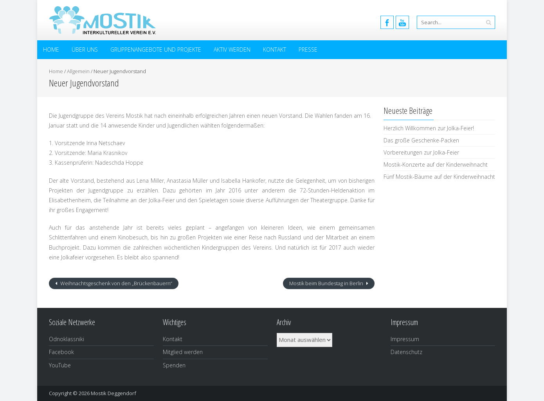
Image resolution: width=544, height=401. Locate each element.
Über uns (85, 49)
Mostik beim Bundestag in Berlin (326, 283)
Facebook (61, 352)
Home (51, 49)
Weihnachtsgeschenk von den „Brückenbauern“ (115, 283)
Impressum (405, 339)
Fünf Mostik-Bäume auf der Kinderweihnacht (439, 176)
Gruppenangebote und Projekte (155, 49)
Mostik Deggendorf (113, 393)
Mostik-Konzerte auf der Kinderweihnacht (436, 164)
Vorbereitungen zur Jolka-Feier (421, 152)
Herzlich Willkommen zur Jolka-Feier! (429, 128)
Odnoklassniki (66, 339)
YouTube (60, 365)
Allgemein (78, 71)
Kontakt (274, 49)
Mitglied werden (183, 352)
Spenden (174, 365)
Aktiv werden (232, 49)
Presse (308, 49)
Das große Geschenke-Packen (421, 140)
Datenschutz (406, 352)
